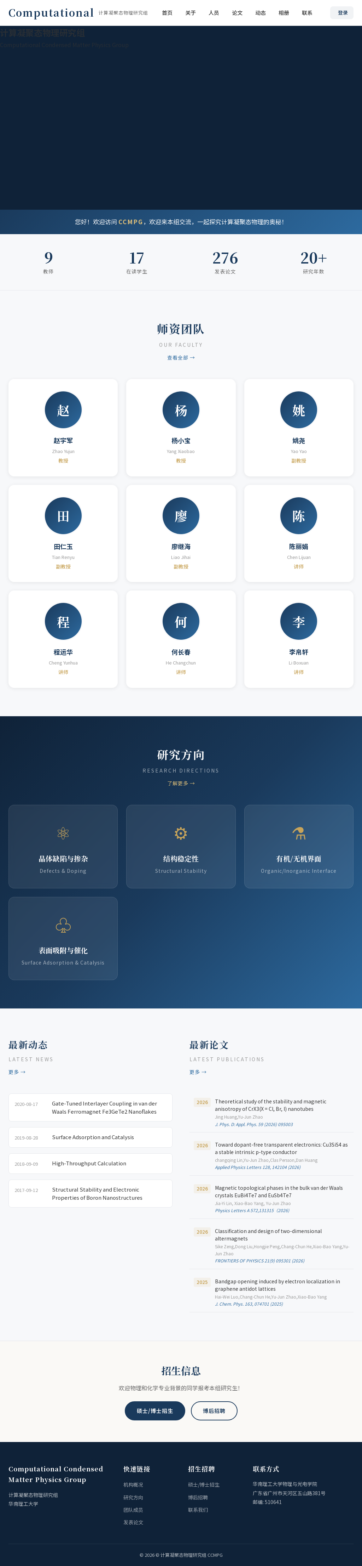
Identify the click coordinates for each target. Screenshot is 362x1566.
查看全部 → (181, 357)
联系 (307, 12)
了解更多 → (181, 783)
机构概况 (133, 1484)
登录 (343, 12)
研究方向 (133, 1497)
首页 (167, 12)
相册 (284, 12)
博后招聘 (214, 1410)
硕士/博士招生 (155, 1410)
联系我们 (198, 1509)
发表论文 (133, 1522)
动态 (260, 12)
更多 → (17, 1071)
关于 (190, 12)
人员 (214, 12)
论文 (237, 12)
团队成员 (133, 1509)
